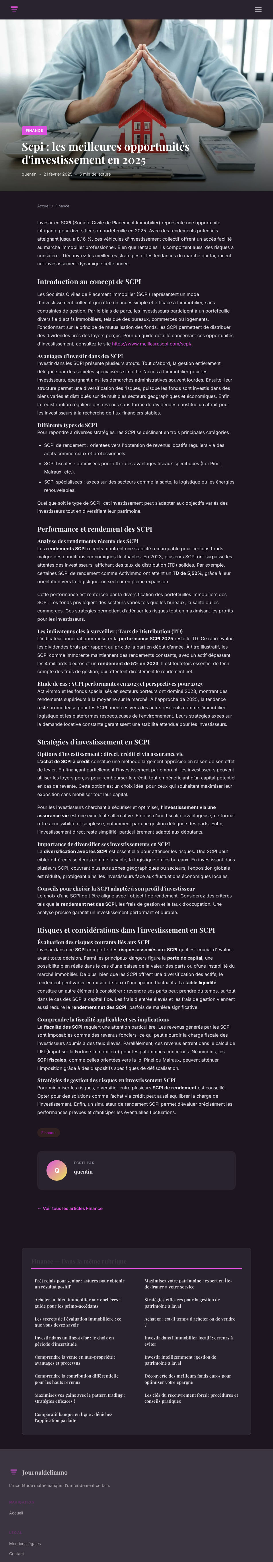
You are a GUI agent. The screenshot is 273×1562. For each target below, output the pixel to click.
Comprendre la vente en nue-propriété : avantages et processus (75, 1360)
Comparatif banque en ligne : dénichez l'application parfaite (73, 1417)
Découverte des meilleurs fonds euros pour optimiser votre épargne (188, 1379)
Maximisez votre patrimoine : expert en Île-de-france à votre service (188, 1284)
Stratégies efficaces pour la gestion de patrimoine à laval (182, 1302)
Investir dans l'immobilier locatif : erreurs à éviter (189, 1341)
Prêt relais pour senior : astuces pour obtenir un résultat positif (79, 1284)
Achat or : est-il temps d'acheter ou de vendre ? (190, 1322)
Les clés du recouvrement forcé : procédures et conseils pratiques (191, 1398)
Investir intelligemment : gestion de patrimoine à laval (180, 1360)
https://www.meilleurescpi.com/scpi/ (151, 344)
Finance (34, 130)
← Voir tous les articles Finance (70, 1208)
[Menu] (258, 9)
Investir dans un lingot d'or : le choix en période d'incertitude (74, 1341)
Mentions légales (25, 1543)
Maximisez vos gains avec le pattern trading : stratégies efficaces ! (80, 1398)
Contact (16, 1553)
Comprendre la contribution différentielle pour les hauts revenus (77, 1379)
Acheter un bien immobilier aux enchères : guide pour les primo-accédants (77, 1302)
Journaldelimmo (38, 1472)
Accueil (43, 206)
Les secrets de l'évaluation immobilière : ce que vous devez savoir (78, 1322)
